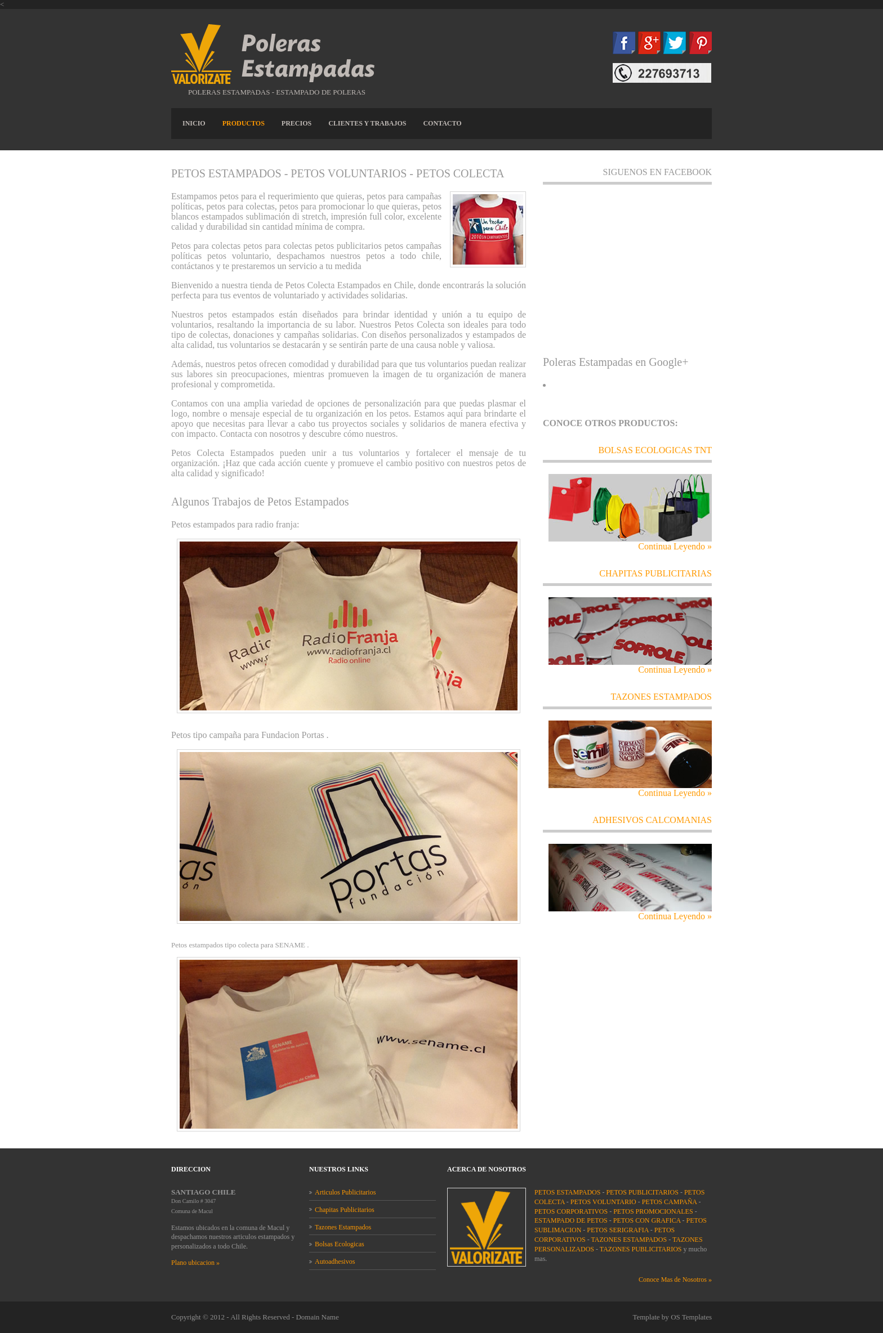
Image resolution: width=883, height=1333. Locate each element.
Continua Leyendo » (675, 546)
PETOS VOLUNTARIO (603, 1202)
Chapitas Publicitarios (344, 1210)
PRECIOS (296, 123)
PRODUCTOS (243, 123)
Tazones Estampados (343, 1227)
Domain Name (317, 1317)
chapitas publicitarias (655, 573)
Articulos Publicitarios (345, 1192)
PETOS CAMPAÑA (669, 1202)
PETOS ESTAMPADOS (567, 1192)
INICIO (194, 123)
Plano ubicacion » (195, 1263)
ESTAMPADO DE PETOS (571, 1220)
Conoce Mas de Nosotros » (675, 1279)
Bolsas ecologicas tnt (655, 450)
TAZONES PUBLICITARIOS (641, 1249)
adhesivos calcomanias (652, 820)
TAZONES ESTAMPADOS (661, 696)
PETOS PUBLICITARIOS (642, 1192)
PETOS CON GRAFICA (647, 1220)
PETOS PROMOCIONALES (653, 1211)
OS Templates (691, 1317)
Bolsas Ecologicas (339, 1244)
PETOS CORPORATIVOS (571, 1211)
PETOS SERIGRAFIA (617, 1230)
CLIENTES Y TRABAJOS (367, 123)
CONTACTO (442, 123)
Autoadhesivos (335, 1261)
